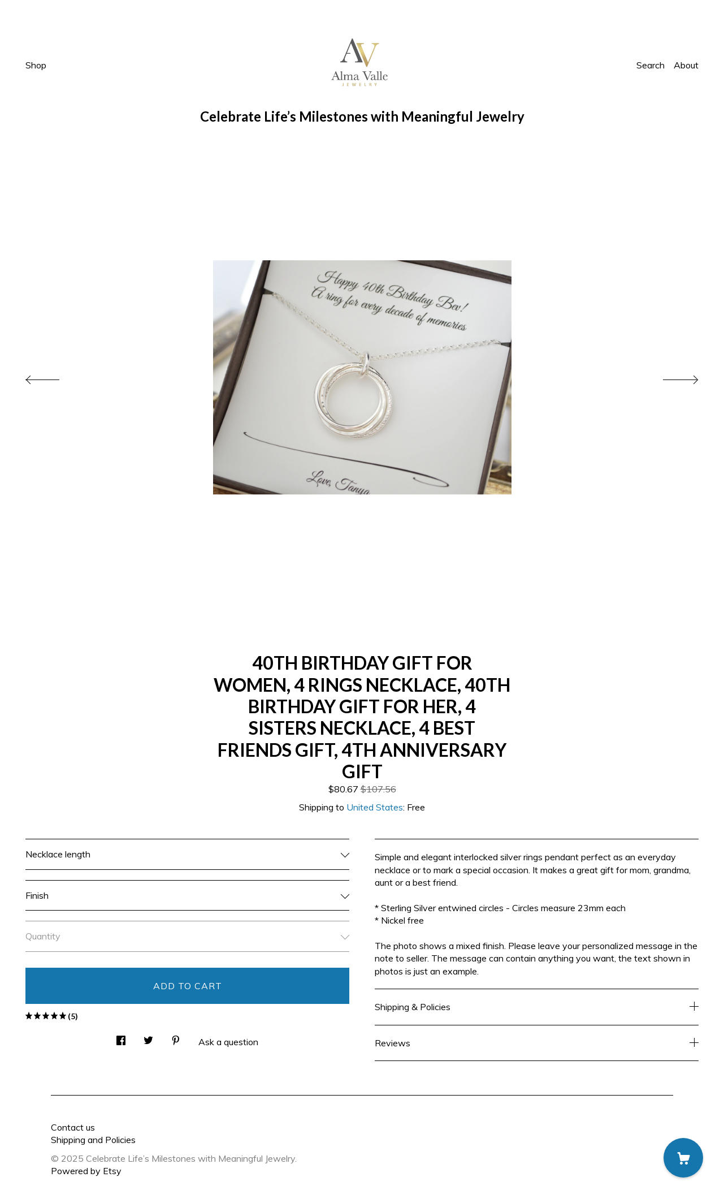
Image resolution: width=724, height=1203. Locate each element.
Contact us (73, 1127)
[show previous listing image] (53, 376)
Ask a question (228, 1041)
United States (374, 807)
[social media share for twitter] (148, 1037)
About (686, 65)
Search (650, 65)
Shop (35, 65)
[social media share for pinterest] (175, 1037)
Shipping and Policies (93, 1139)
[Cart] (683, 1158)
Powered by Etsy (86, 1170)
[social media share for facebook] (120, 1037)
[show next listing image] (670, 376)
